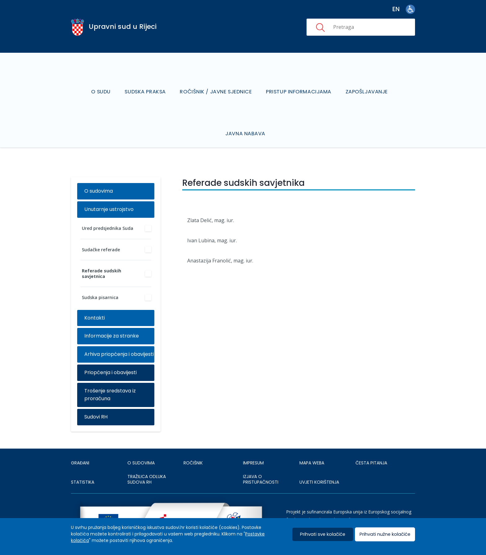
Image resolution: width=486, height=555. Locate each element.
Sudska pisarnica (100, 281)
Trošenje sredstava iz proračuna (110, 378)
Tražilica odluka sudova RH (146, 463)
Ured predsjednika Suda (107, 212)
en (396, 9)
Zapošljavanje (366, 83)
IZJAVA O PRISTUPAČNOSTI (260, 463)
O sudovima (98, 174)
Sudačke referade (101, 233)
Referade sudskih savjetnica (101, 257)
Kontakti (94, 301)
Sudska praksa (146, 83)
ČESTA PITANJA (371, 446)
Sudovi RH (96, 400)
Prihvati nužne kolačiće (385, 534)
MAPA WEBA (311, 446)
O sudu (103, 83)
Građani (80, 446)
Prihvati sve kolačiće (323, 534)
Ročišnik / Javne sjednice (216, 83)
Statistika (82, 466)
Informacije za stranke (111, 319)
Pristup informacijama (299, 83)
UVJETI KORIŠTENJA (319, 466)
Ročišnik (193, 446)
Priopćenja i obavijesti (110, 356)
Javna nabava (246, 117)
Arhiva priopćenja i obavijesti (119, 338)
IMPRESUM (253, 446)
